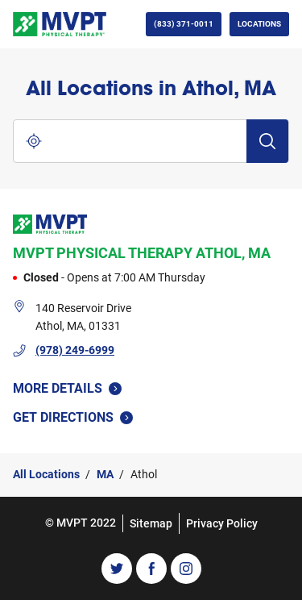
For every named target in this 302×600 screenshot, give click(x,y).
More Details (67, 388)
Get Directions (81, 416)
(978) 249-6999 (74, 350)
